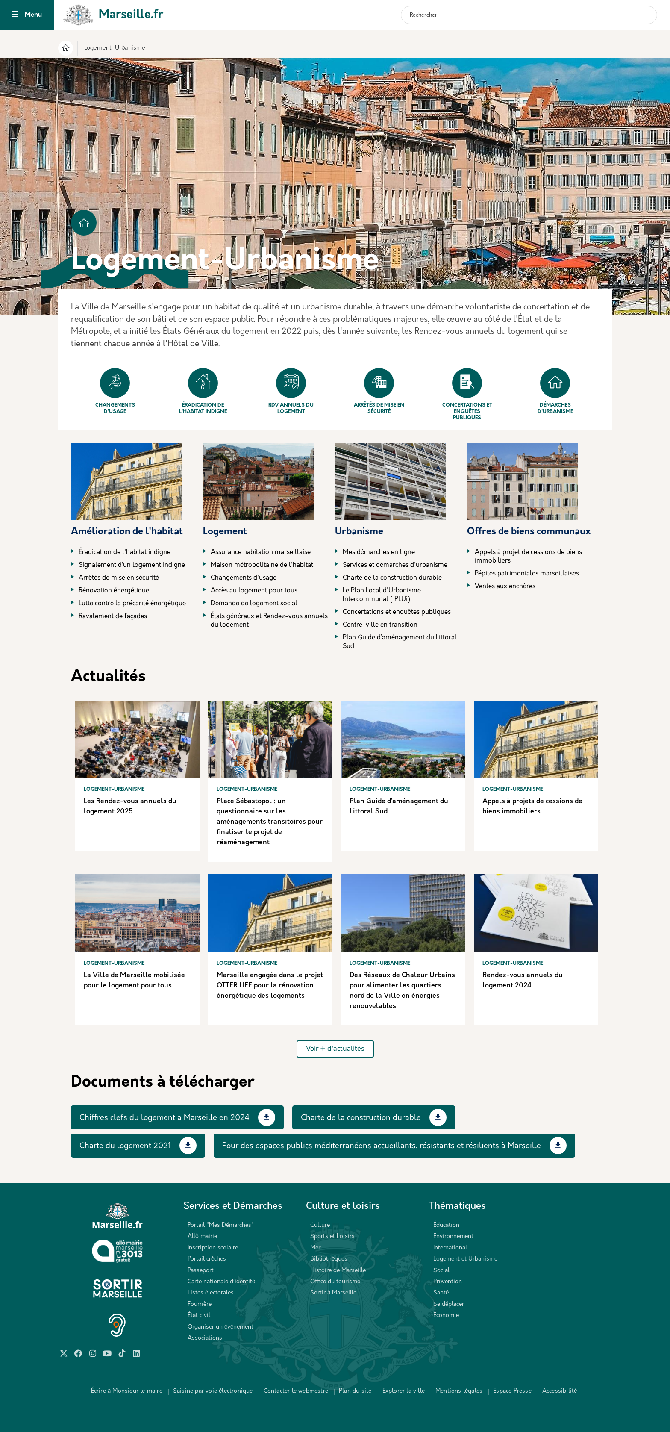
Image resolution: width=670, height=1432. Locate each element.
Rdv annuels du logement (291, 391)
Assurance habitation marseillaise (261, 552)
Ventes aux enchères (505, 586)
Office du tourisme (335, 1282)
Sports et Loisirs (332, 1236)
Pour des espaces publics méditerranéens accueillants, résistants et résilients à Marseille (381, 1146)
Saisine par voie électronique (213, 1391)
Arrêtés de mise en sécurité (379, 391)
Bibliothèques (328, 1259)
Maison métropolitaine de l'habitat (262, 565)
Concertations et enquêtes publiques (467, 394)
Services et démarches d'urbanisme (395, 565)
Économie (446, 1315)
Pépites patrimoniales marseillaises (527, 574)
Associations (205, 1338)
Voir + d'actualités (335, 1049)
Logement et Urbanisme (465, 1259)
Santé (441, 1293)
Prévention (447, 1282)
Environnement (453, 1236)
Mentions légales (458, 1391)
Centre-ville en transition (380, 625)
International (450, 1248)
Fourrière (200, 1304)
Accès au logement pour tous (254, 591)
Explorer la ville (403, 1391)
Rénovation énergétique (114, 591)
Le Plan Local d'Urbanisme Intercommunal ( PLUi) (382, 595)
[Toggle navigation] (15, 15)
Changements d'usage (115, 391)
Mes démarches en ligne (379, 552)
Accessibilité (559, 1391)
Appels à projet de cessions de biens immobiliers (528, 556)
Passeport (201, 1270)
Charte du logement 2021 (125, 1146)
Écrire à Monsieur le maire (126, 1391)
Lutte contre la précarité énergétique (132, 604)
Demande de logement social (254, 604)
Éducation (446, 1225)
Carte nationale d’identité (221, 1282)
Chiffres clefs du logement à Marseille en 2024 (164, 1118)
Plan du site (355, 1391)
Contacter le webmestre (296, 1391)
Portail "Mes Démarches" (221, 1225)
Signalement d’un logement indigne (132, 565)
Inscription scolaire (213, 1248)
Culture (320, 1225)
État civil (199, 1315)
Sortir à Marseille (333, 1293)
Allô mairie (202, 1236)
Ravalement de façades (113, 616)
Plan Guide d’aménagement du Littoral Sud (400, 642)
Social (441, 1270)
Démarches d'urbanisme (555, 391)
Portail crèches (207, 1259)
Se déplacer (448, 1304)
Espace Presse (512, 1391)
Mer (315, 1248)
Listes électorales (211, 1293)
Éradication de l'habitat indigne (203, 391)
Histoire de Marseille (338, 1270)
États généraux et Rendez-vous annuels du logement (269, 620)
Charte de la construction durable (392, 578)
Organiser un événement (220, 1327)
